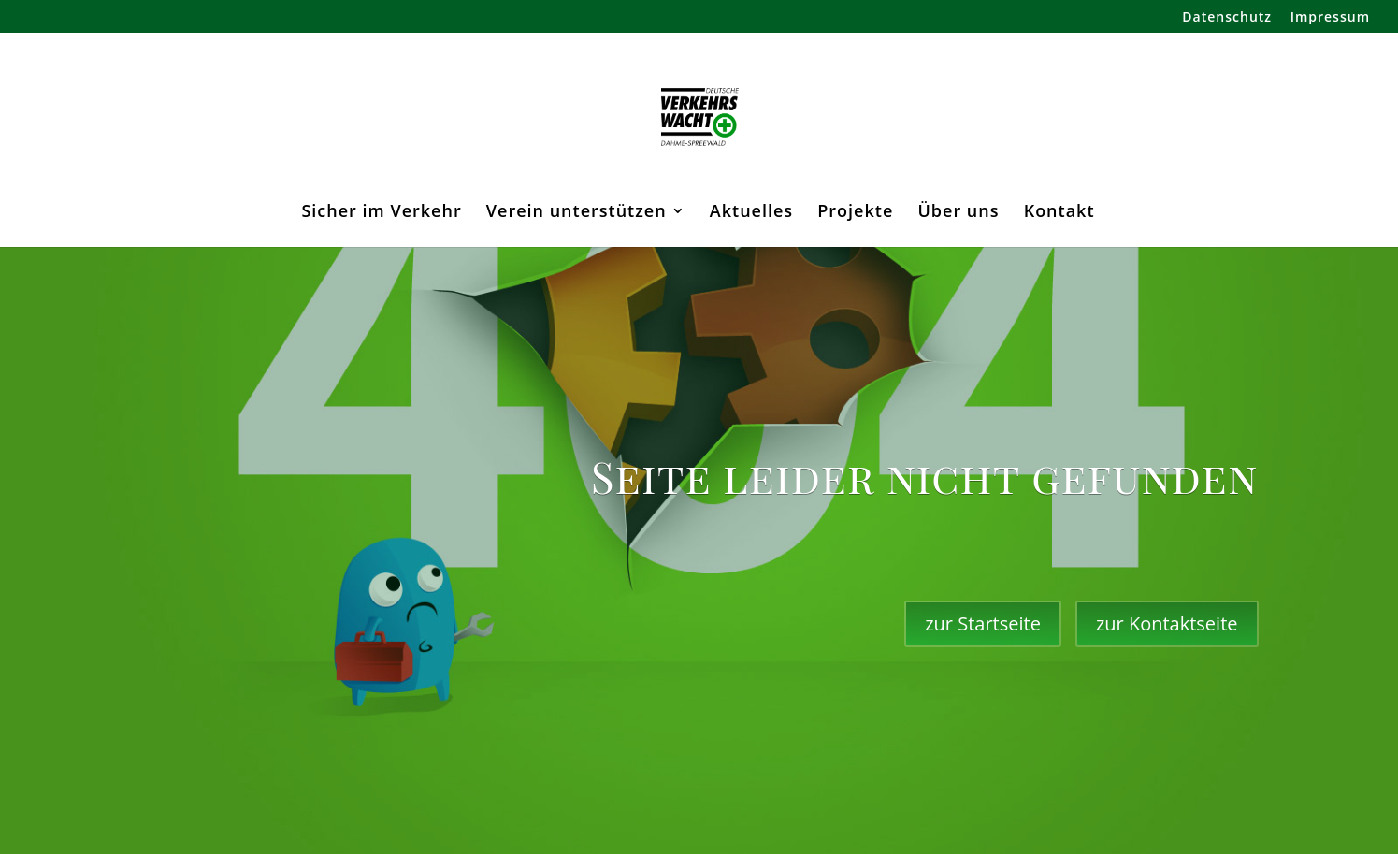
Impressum (1330, 17)
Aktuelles (751, 213)
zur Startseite (983, 623)
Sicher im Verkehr (381, 213)
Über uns (958, 213)
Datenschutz (1227, 17)
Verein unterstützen (576, 213)
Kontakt (1059, 213)
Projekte (855, 213)
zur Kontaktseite (1167, 623)
